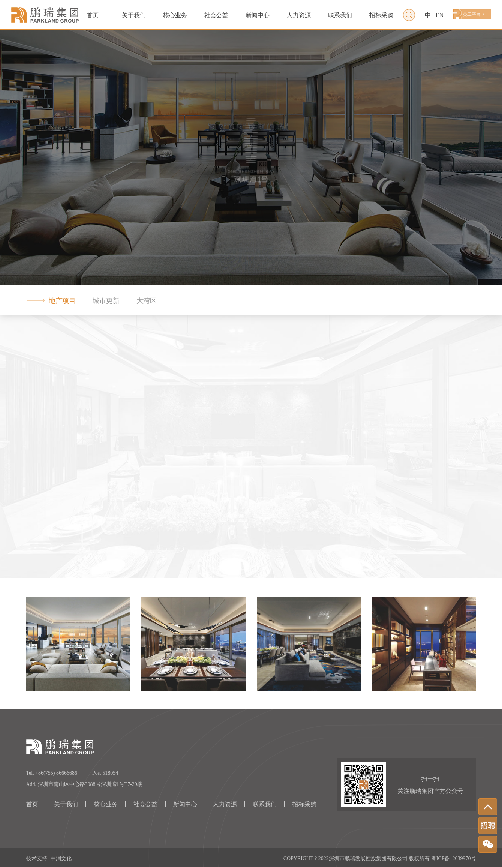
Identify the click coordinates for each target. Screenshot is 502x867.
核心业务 (106, 804)
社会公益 (216, 15)
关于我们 (134, 15)
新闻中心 (258, 15)
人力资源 (299, 15)
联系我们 (340, 15)
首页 (93, 15)
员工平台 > (473, 14)
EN (440, 15)
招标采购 (381, 15)
